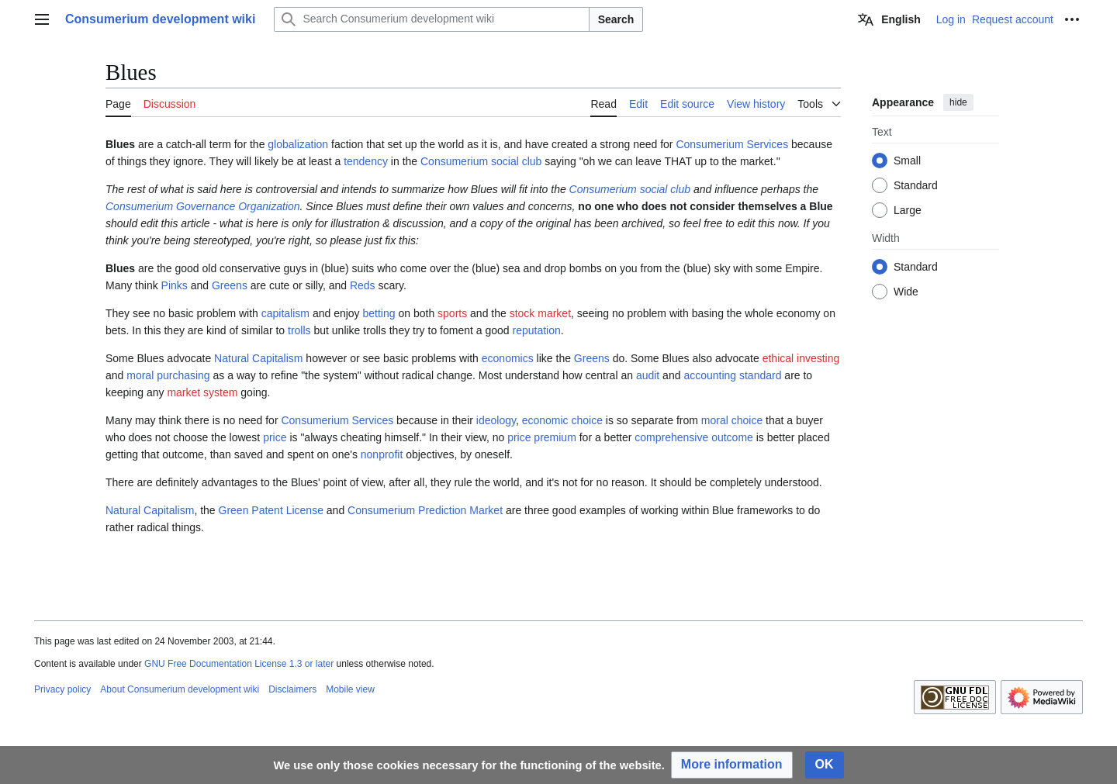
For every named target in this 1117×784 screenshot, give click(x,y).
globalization (298, 144)
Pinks (174, 285)
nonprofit (382, 454)
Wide (906, 291)
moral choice (732, 420)
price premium (541, 437)
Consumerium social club (480, 161)
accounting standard (732, 375)
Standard (916, 185)
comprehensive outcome (694, 437)
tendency (366, 161)
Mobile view (350, 689)
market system (202, 392)
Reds (362, 285)
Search (616, 19)
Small (907, 160)
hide (958, 102)
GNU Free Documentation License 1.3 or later (239, 663)
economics (508, 358)
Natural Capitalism (258, 358)
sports (452, 313)
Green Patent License (271, 510)
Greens (229, 285)
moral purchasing (167, 375)
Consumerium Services (732, 144)
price (274, 437)
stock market (540, 313)
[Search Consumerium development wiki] (431, 19)
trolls (299, 330)
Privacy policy (62, 689)
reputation (536, 330)
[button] (732, 765)
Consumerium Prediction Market (425, 510)
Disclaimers (292, 689)
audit (647, 375)
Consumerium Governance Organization (202, 206)
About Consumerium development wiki (179, 689)
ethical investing (801, 358)
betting (379, 313)
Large (908, 210)
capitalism (285, 313)
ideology (496, 420)
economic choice (562, 420)
